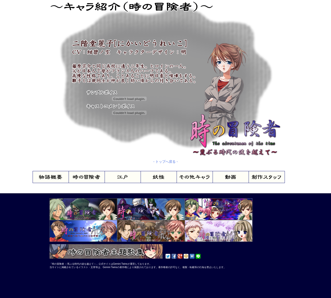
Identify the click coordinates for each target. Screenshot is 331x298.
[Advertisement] (64, 282)
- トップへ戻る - (165, 161)
